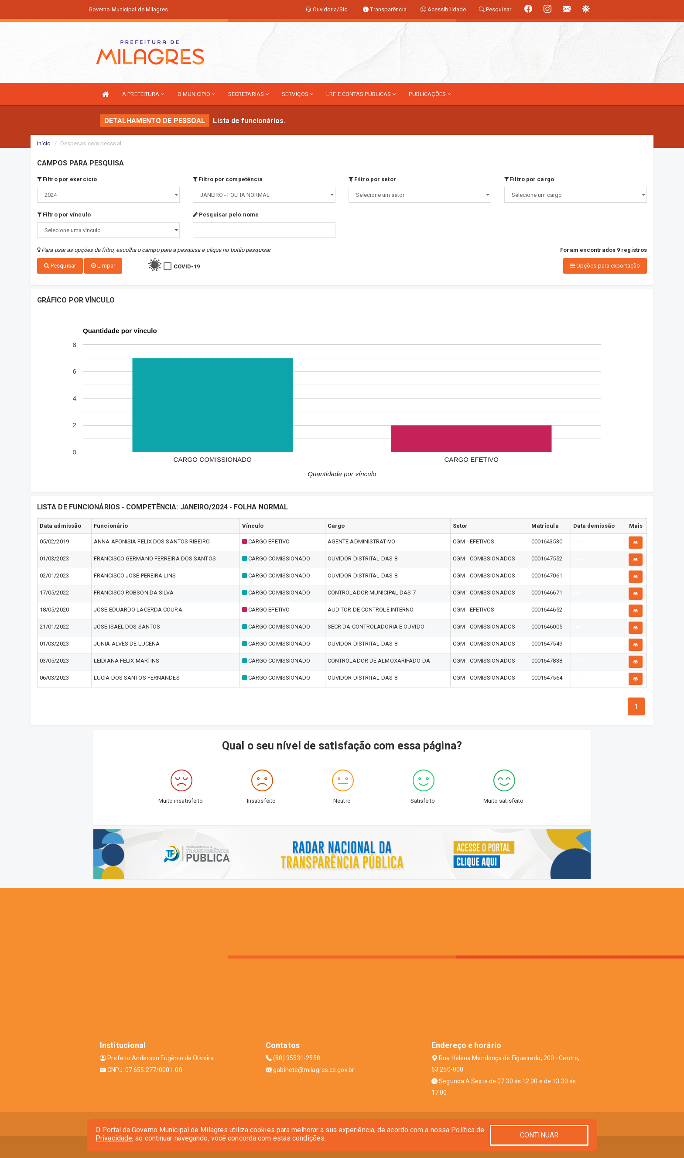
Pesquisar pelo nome (226, 214)
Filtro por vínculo (64, 214)
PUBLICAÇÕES (430, 94)
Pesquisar (60, 265)
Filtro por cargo (529, 179)
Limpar (103, 265)
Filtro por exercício (67, 179)
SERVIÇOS (297, 94)
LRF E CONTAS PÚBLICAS (361, 94)
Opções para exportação (605, 265)
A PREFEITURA (143, 94)
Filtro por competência (228, 179)
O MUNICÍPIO (196, 94)
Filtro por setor (372, 179)
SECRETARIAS (248, 94)
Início (44, 143)
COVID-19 (187, 266)
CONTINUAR (539, 1135)
